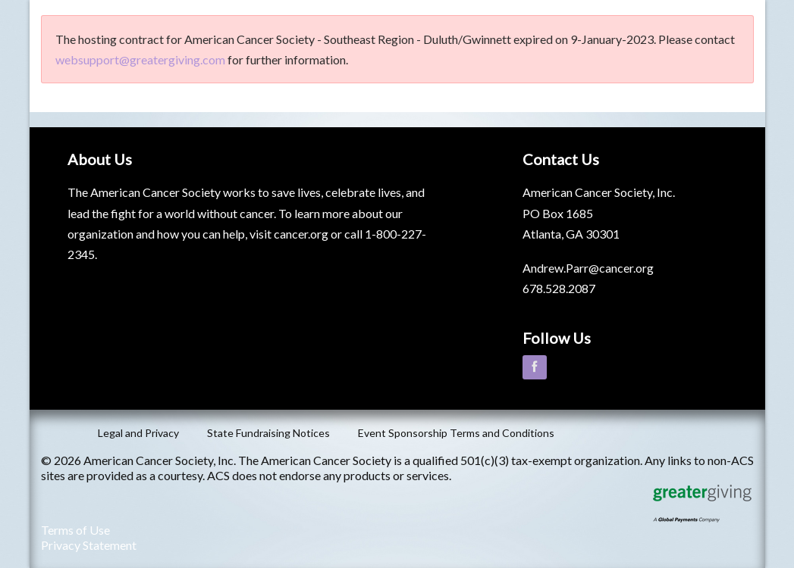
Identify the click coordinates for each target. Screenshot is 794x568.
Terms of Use (75, 530)
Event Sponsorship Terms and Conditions (456, 432)
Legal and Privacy (138, 432)
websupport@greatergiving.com (140, 59)
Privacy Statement (89, 545)
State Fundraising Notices (268, 432)
